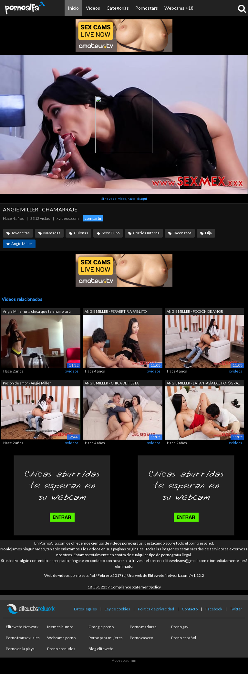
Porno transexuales (23, 637)
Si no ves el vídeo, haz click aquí (124, 198)
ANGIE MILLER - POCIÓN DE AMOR (195, 311)
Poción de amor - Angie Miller (27, 383)
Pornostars (146, 8)
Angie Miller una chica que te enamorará (37, 311)
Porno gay (179, 626)
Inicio (73, 8)
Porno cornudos (61, 648)
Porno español (183, 637)
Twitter (236, 609)
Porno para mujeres (105, 637)
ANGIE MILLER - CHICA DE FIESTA (112, 383)
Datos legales (85, 609)
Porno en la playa (20, 648)
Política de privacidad (156, 609)
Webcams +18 (178, 8)
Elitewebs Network (22, 626)
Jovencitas (20, 232)
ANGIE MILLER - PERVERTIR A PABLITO (116, 311)
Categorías (118, 8)
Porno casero (141, 637)
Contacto (190, 609)
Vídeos (93, 8)
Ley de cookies (117, 609)
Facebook (213, 609)
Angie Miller (21, 243)
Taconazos (182, 232)
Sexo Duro (110, 232)
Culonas (81, 232)
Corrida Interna (146, 232)
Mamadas (51, 232)
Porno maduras (143, 626)
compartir (93, 218)
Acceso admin (124, 660)
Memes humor (60, 626)
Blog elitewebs (101, 648)
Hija (208, 232)
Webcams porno (61, 637)
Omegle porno (101, 626)
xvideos (71, 371)
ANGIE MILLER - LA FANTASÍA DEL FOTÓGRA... (203, 383)
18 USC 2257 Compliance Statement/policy (124, 587)
